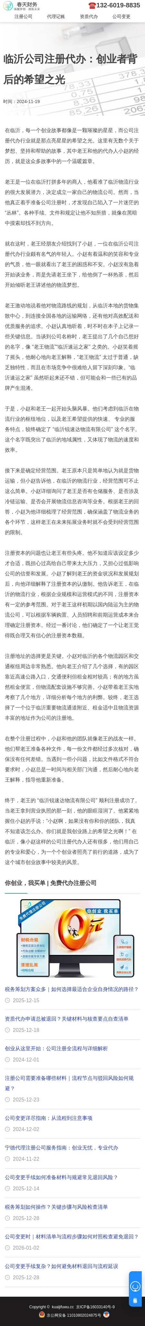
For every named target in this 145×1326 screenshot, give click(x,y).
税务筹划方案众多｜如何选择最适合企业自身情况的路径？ (72, 989)
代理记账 (56, 16)
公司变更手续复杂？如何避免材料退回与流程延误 (61, 1266)
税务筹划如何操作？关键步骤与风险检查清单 (56, 1207)
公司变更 (121, 16)
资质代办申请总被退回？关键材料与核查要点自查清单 (67, 1019)
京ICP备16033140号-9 (95, 1307)
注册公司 (24, 16)
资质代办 (89, 16)
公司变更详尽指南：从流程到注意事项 (48, 1118)
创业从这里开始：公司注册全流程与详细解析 (56, 1048)
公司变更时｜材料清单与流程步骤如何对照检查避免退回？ (72, 1236)
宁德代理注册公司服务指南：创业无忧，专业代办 (61, 1147)
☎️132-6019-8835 (114, 5)
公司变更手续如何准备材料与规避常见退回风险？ (61, 1177)
